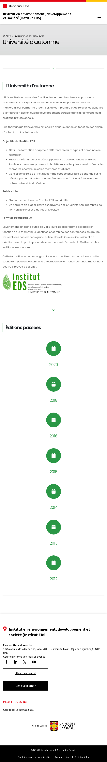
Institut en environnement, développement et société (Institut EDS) (37, 16)
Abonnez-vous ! (25, 673)
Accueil (7, 36)
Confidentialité (81, 757)
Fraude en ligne (63, 757)
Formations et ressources (29, 36)
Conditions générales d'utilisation (34, 757)
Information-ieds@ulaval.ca (29, 657)
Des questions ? (25, 686)
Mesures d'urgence (15, 702)
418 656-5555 (26, 710)
